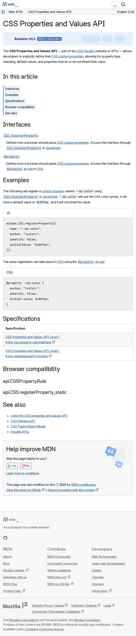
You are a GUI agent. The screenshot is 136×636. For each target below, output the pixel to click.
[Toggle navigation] (131, 4)
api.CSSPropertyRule (24, 381)
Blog (6, 563)
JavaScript (53, 148)
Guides (96, 570)
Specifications (15, 101)
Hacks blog (100, 591)
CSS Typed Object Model (28, 426)
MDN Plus (10, 584)
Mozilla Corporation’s (24, 620)
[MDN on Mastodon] (26, 538)
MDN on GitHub (58, 584)
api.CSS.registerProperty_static (35, 392)
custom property (53, 191)
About (7, 557)
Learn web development (108, 563)
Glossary (98, 584)
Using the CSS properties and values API (39, 416)
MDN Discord (57, 577)
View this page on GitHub (23, 490)
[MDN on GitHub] (5, 538)
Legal (107, 605)
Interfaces (12, 89)
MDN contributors (83, 485)
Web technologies (104, 557)
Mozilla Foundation (87, 620)
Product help (12, 591)
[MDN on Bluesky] (12, 538)
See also (11, 113)
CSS (40, 169)
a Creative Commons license (44, 629)
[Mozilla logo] (15, 605)
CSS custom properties (67, 56)
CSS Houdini (85, 51)
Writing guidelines (59, 570)
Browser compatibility (20, 107)
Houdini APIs (20, 432)
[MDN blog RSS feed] (32, 538)
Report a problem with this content (71, 490)
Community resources (62, 563)
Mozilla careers (14, 570)
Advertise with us (15, 577)
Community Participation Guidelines (56, 612)
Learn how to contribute (22, 473)
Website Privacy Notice (48, 605)
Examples (11, 95)
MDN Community (59, 557)
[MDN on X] (19, 538)
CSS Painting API (23, 421)
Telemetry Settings (84, 605)
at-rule (28, 169)
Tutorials (98, 577)
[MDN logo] (11, 519)
